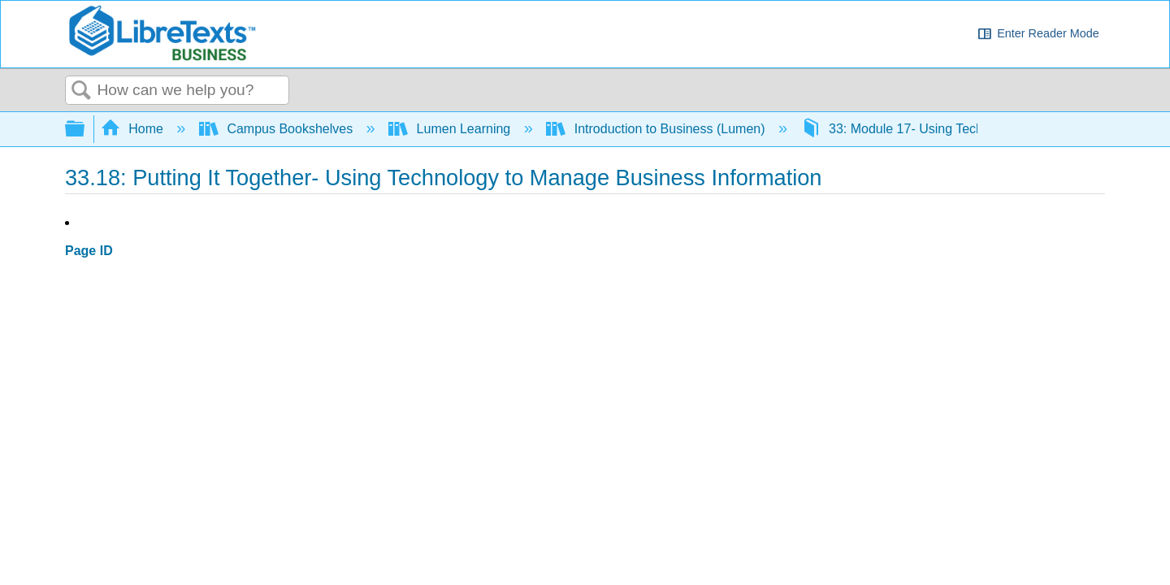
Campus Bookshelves (278, 129)
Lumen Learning (451, 129)
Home (134, 129)
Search (81, 91)
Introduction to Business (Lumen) (657, 129)
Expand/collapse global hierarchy (85, 130)
